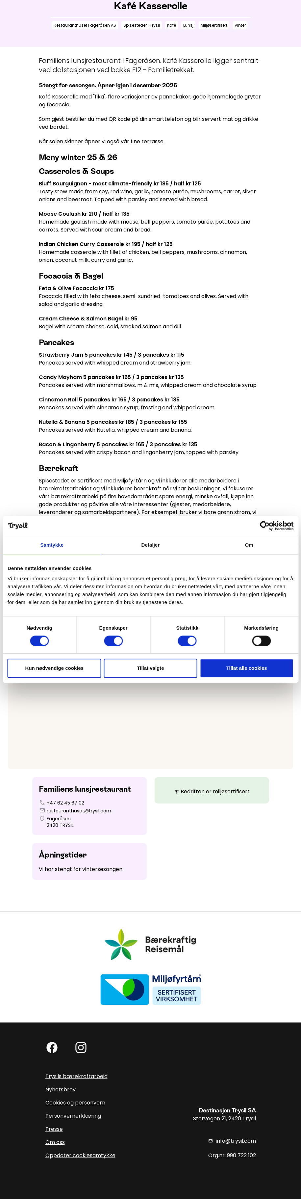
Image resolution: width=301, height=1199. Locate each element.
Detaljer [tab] (150, 545)
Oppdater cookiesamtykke (80, 1155)
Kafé (171, 25)
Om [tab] (249, 545)
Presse (54, 1129)
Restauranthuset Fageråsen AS (85, 25)
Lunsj (188, 25)
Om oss (55, 1142)
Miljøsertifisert (214, 25)
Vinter (240, 25)
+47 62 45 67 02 (65, 803)
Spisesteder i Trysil (141, 25)
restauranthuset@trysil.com (79, 810)
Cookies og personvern (75, 1102)
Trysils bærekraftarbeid (76, 1076)
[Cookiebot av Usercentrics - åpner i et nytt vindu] (264, 526)
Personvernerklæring (73, 1116)
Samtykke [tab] (51, 545)
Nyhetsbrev (60, 1089)
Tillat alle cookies (246, 668)
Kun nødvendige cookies (54, 668)
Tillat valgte (150, 668)
